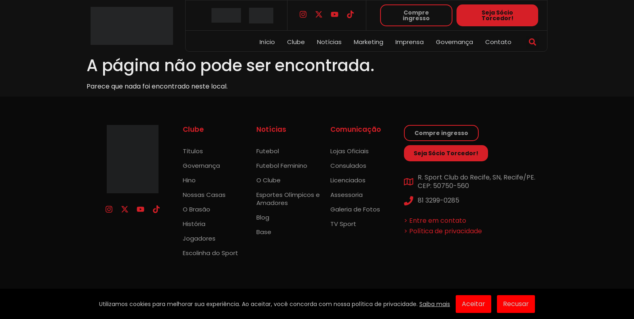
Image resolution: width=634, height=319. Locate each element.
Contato (498, 42)
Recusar (516, 303)
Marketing (368, 42)
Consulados (348, 165)
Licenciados (348, 180)
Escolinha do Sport (210, 253)
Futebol (267, 151)
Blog (262, 217)
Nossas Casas (204, 194)
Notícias (329, 42)
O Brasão (196, 209)
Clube (296, 42)
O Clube (268, 180)
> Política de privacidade (443, 231)
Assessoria (346, 194)
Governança (454, 42)
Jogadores (199, 238)
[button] (532, 42)
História (194, 224)
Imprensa (409, 42)
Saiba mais (434, 304)
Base (263, 232)
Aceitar (473, 303)
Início (267, 42)
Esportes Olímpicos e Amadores (288, 198)
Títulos (193, 151)
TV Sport (343, 224)
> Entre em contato (435, 220)
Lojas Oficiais (349, 151)
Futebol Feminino (281, 165)
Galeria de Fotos (355, 209)
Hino (189, 180)
